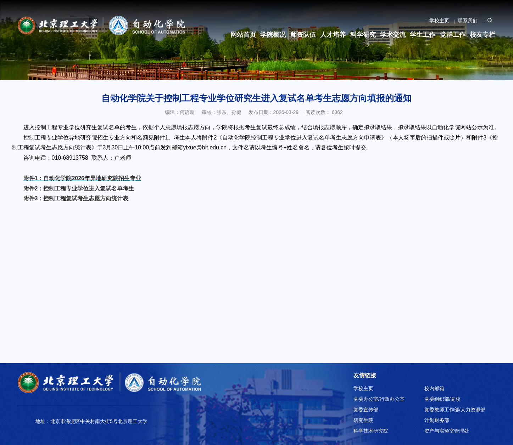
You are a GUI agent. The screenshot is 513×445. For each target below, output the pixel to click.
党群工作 (452, 34)
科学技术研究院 (370, 431)
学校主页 (439, 20)
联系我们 (468, 20)
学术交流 (393, 34)
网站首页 (243, 34)
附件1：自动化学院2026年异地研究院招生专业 (82, 178)
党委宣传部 (365, 409)
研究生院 (363, 420)
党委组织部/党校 (442, 399)
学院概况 (273, 34)
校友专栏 (482, 34)
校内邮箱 (434, 388)
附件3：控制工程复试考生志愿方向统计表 (76, 198)
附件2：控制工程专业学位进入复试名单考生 (78, 189)
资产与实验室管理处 (446, 431)
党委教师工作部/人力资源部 (454, 409)
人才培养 (333, 34)
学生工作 (422, 34)
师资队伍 (303, 34)
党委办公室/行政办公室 (379, 399)
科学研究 (363, 34)
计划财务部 (436, 420)
